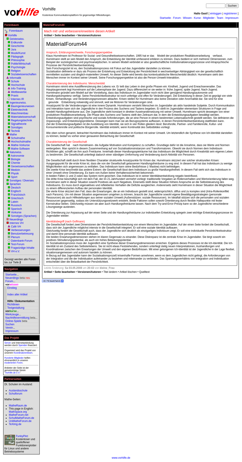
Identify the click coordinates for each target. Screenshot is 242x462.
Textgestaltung (15, 307)
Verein (9, 327)
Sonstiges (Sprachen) (23, 216)
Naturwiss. (15, 152)
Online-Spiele (13, 321)
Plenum (15, 237)
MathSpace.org (18, 411)
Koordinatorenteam (23, 353)
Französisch (18, 194)
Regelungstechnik (21, 120)
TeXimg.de (15, 424)
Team (220, 17)
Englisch (16, 191)
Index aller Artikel (17, 294)
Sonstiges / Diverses (21, 180)
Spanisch (16, 208)
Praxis (14, 95)
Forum (177, 17)
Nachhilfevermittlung (17, 317)
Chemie (15, 162)
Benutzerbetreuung (22, 233)
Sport (14, 177)
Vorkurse (16, 212)
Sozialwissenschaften (23, 74)
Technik (15, 131)
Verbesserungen (20, 230)
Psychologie (18, 67)
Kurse (197, 17)
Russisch (16, 205)
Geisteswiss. (16, 38)
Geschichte (17, 46)
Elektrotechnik (19, 109)
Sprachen (15, 184)
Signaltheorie (18, 123)
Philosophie (18, 60)
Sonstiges (17, 127)
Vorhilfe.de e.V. (12, 373)
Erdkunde (16, 42)
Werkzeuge (12, 314)
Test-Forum (17, 244)
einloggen (215, 13)
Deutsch (16, 187)
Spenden (22, 345)
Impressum (231, 17)
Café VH (16, 226)
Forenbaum (16, 30)
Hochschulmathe (21, 141)
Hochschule (18, 85)
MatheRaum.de (18, 405)
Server (7, 343)
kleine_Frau (107, 268)
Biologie (16, 159)
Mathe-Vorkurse (20, 145)
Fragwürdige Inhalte (22, 247)
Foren (20, 363)
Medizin (15, 169)
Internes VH (16, 223)
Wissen (187, 17)
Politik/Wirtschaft (21, 63)
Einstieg (12, 287)
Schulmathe (18, 138)
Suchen (9, 324)
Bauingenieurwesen (22, 106)
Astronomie (17, 155)
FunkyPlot (22, 436)
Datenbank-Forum (21, 240)
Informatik (15, 77)
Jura (13, 49)
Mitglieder (208, 17)
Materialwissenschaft (23, 116)
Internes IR (17, 99)
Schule (15, 81)
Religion (16, 70)
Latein (14, 201)
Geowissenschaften (22, 166)
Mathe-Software (20, 148)
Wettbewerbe (18, 92)
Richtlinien (13, 304)
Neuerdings (16, 219)
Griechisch (17, 198)
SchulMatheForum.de (21, 418)
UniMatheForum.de (20, 421)
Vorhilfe (12, 35)
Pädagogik (17, 56)
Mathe (13, 134)
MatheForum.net (18, 414)
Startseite (165, 17)
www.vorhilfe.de (121, 457)
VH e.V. (15, 251)
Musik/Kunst (18, 53)
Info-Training (18, 88)
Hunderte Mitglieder (14, 358)
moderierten (10, 363)
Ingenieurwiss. (17, 102)
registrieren (230, 13)
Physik (15, 173)
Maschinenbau (19, 113)
